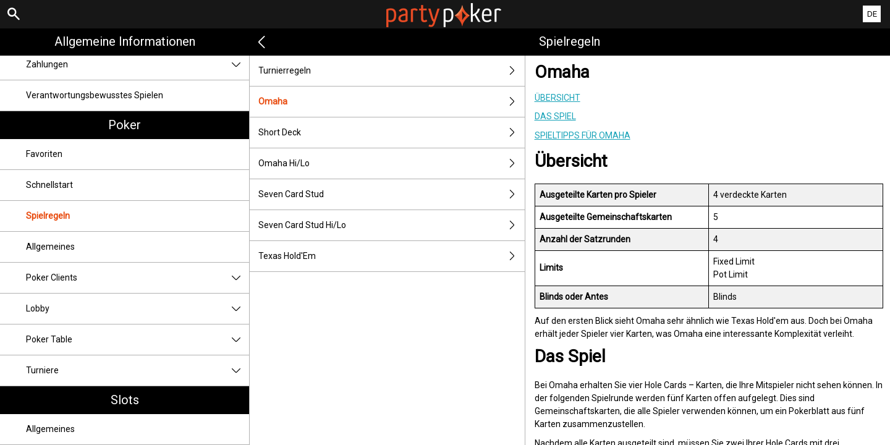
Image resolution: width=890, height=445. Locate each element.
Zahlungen (137, 64)
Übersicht (557, 98)
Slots (125, 399)
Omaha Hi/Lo (391, 163)
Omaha (391, 102)
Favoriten (44, 154)
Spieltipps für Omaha (582, 135)
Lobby (137, 309)
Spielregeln (48, 216)
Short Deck (391, 132)
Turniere (137, 370)
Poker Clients (137, 278)
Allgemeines (50, 247)
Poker (124, 124)
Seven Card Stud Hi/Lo (391, 225)
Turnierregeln (391, 71)
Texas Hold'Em (391, 256)
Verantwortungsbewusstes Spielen (94, 95)
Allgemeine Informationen (124, 41)
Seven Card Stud (391, 194)
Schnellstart (49, 185)
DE (872, 14)
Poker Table (137, 339)
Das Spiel (555, 116)
